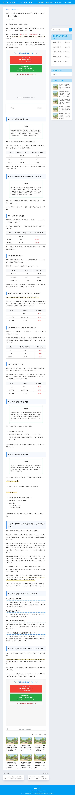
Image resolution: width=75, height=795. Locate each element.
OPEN (39, 108)
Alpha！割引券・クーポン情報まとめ (18, 2)
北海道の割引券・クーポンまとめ (61, 43)
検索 (70, 29)
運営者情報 (41, 2)
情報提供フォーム (51, 2)
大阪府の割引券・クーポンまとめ (61, 53)
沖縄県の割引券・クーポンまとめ (61, 63)
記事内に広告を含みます (25, 729)
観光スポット (42, 734)
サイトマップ (31, 791)
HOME (37, 788)
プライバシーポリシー (41, 791)
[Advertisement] (26, 87)
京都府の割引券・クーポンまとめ (61, 48)
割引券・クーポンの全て (64, 2)
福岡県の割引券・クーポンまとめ (61, 58)
